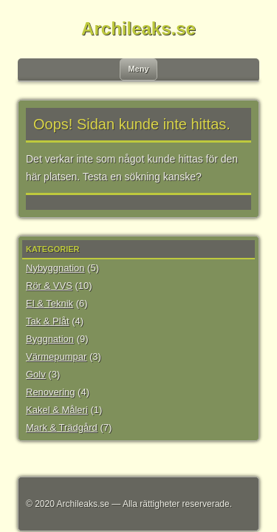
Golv (36, 374)
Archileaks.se (138, 28)
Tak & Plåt (47, 321)
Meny (138, 68)
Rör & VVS (49, 285)
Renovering (50, 392)
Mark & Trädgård (62, 427)
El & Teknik (49, 303)
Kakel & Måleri (57, 409)
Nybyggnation (55, 267)
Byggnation (50, 338)
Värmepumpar (56, 356)
